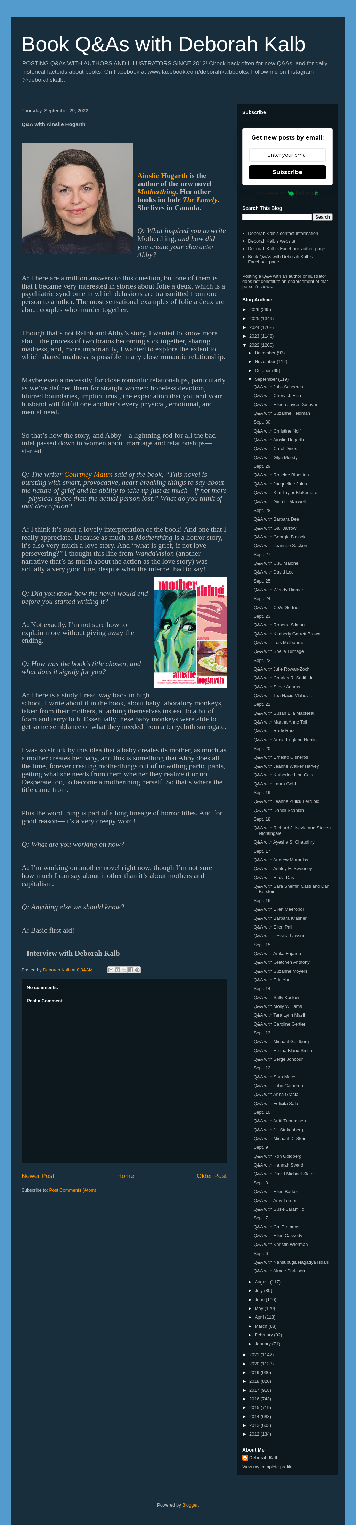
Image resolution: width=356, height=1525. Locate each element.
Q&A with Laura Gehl (274, 784)
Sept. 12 (261, 1067)
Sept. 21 (261, 704)
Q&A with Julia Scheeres (278, 386)
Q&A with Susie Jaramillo (278, 1209)
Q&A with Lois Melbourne (278, 642)
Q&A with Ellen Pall (272, 927)
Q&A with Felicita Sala (275, 1103)
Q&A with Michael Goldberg (281, 1041)
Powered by (287, 193)
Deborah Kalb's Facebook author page (286, 248)
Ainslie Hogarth (162, 176)
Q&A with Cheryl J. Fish (277, 395)
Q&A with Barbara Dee (276, 519)
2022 (255, 345)
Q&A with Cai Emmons (276, 1227)
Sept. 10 (261, 1112)
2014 (255, 1416)
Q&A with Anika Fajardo (277, 953)
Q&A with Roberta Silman (279, 624)
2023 (255, 336)
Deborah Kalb (264, 1457)
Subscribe (287, 172)
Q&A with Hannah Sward (278, 1165)
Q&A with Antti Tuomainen (279, 1120)
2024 (255, 327)
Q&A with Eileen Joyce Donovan (285, 404)
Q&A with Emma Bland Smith (282, 1050)
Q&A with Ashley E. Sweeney (282, 868)
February (264, 1334)
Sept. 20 (261, 748)
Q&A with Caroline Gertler (279, 1024)
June (260, 1299)
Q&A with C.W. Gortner (276, 607)
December (266, 352)
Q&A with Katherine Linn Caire (284, 774)
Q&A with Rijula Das (273, 877)
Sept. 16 (261, 900)
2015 (255, 1407)
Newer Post (38, 1175)
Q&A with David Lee (273, 572)
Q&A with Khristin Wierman (280, 1244)
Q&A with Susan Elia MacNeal (283, 713)
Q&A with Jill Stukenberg (278, 1129)
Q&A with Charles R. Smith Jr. (283, 677)
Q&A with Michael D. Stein (279, 1138)
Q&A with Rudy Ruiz (273, 730)
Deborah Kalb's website (271, 241)
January (263, 1343)
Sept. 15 (261, 944)
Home (125, 1175)
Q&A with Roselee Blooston (281, 474)
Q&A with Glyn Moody (275, 457)
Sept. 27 (261, 554)
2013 (255, 1425)
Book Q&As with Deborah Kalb (164, 44)
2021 (255, 1354)
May (260, 1308)
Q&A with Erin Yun (271, 979)
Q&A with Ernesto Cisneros (280, 757)
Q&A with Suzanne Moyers (280, 971)
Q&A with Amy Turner (275, 1200)
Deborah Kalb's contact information (283, 233)
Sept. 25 (261, 581)
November (266, 361)
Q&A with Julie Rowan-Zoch (281, 669)
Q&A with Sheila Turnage (278, 651)
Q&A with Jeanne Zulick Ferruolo (286, 801)
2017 (255, 1390)
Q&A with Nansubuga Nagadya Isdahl (291, 1262)
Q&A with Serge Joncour (278, 1059)
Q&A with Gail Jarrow (274, 528)
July (259, 1290)
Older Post (212, 1175)
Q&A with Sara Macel (274, 1077)
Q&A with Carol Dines (275, 448)
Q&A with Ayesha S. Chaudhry (283, 842)
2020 (255, 1363)
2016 (255, 1398)
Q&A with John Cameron (278, 1085)
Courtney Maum (88, 474)
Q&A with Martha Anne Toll (280, 722)
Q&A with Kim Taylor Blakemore (285, 492)
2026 (255, 309)
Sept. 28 (261, 510)
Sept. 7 (260, 1217)
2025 (255, 318)
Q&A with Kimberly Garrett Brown (286, 634)
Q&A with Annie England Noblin (284, 739)
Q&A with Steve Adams (276, 686)
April (260, 1317)
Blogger (189, 1505)
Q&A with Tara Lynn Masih (279, 1015)
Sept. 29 (261, 466)
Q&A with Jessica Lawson (279, 935)
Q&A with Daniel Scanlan (278, 810)
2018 (255, 1381)
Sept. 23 (261, 616)
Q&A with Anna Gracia (275, 1094)
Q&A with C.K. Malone (275, 563)
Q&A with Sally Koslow (276, 997)
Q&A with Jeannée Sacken (280, 545)
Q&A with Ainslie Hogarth (278, 439)
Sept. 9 (260, 1147)
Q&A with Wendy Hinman (278, 589)
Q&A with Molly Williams (277, 1006)
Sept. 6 (260, 1253)
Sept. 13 (261, 1032)
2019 (255, 1372)
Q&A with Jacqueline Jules (280, 484)
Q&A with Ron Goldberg (277, 1156)
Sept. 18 (261, 819)
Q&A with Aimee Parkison (279, 1270)
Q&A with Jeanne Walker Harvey (286, 766)
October (263, 370)
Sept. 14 (261, 988)
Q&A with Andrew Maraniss (280, 859)
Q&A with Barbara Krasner (279, 918)
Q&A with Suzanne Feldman (281, 413)
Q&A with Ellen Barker (275, 1191)
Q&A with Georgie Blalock (279, 536)
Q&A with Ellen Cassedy (277, 1235)
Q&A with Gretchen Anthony (281, 962)
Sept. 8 (260, 1182)
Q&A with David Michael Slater (284, 1173)
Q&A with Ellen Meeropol (278, 909)
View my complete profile (267, 1466)
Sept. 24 (261, 598)
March (262, 1326)
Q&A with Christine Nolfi (277, 431)
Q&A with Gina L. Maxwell (279, 501)
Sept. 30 (261, 422)
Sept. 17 (261, 851)
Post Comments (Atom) (72, 1190)
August (262, 1282)
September (266, 379)
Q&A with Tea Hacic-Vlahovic (282, 695)
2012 (255, 1434)
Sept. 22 (261, 660)
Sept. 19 (261, 792)
